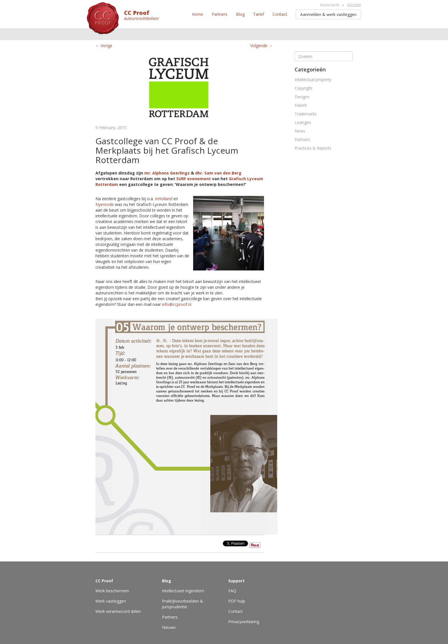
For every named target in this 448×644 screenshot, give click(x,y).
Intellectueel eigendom (183, 590)
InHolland (163, 198)
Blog (240, 14)
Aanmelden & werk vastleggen (328, 14)
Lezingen (303, 122)
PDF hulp (236, 601)
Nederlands (332, 5)
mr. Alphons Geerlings (167, 173)
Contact (280, 14)
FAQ (232, 590)
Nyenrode (104, 204)
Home (197, 14)
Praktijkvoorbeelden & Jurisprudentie (182, 603)
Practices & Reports (313, 148)
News (300, 131)
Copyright (303, 88)
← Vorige (103, 45)
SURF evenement (193, 178)
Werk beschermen (112, 590)
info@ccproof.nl (176, 304)
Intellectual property (313, 79)
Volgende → (261, 45)
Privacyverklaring (243, 621)
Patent (301, 105)
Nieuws (169, 627)
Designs (302, 96)
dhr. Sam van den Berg (218, 173)
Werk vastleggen (110, 601)
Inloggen (354, 4)
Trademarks (306, 114)
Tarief (258, 14)
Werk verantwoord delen (118, 611)
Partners (219, 14)
